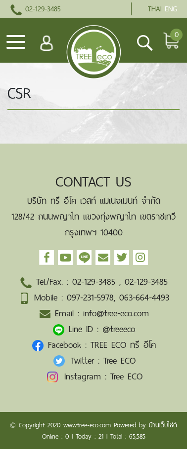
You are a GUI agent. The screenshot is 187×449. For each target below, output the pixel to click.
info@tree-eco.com (116, 313)
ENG (171, 8)
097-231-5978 (90, 297)
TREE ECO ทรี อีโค (123, 345)
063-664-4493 (144, 297)
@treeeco (118, 329)
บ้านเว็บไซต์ (163, 425)
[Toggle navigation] (16, 46)
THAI (155, 8)
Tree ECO (119, 361)
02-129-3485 (35, 8)
